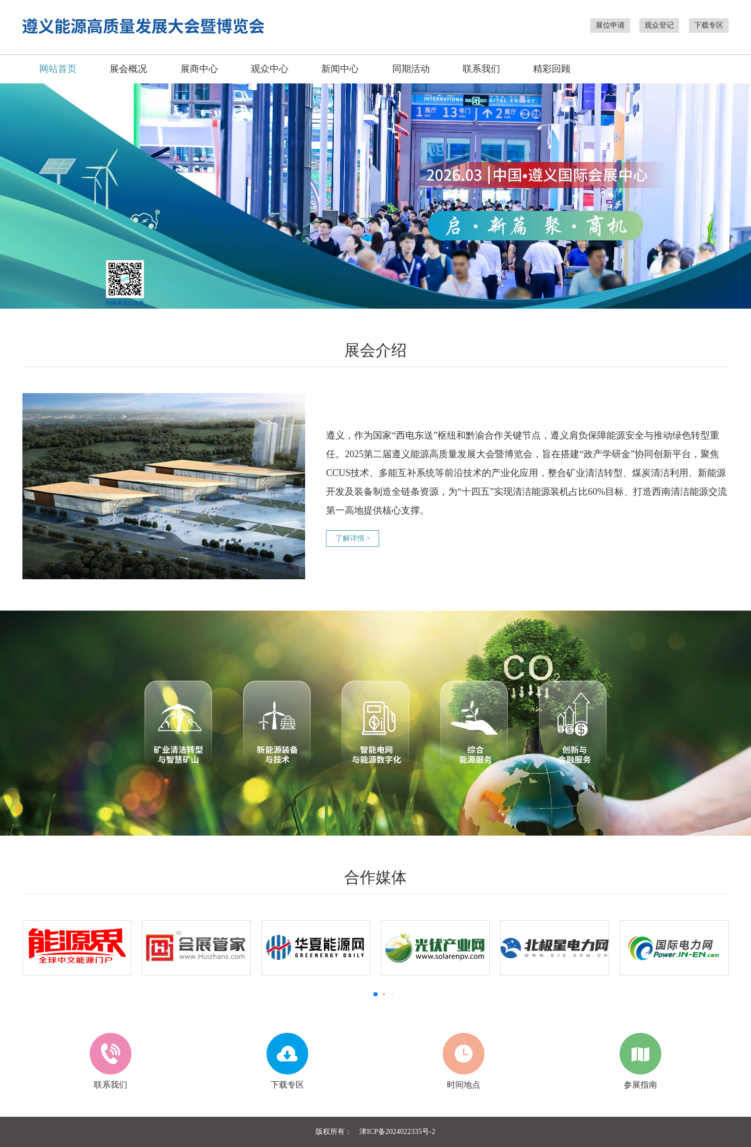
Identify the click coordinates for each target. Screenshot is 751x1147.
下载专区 (708, 25)
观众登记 (659, 25)
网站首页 (58, 69)
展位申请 (610, 25)
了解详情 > (352, 538)
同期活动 (411, 69)
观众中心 (269, 69)
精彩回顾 (552, 69)
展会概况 (128, 69)
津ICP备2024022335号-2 (397, 1132)
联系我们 (481, 69)
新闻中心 (340, 69)
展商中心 (199, 69)
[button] (375, 994)
